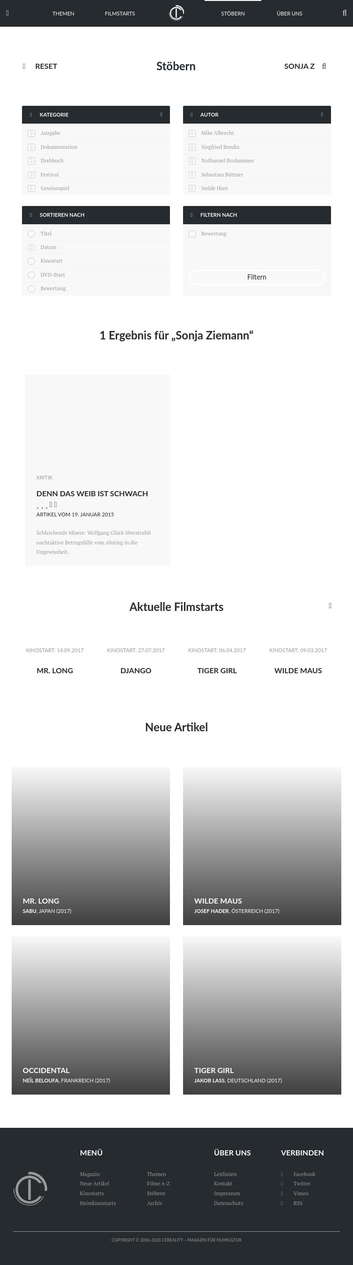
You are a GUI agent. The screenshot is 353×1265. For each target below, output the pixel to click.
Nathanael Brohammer (227, 160)
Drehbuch (52, 160)
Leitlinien (225, 1173)
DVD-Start (53, 274)
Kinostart (52, 260)
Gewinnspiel (55, 187)
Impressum (227, 1193)
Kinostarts (92, 1193)
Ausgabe (50, 132)
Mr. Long (55, 670)
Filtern (256, 277)
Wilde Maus (298, 670)
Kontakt (223, 1183)
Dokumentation (59, 146)
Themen (63, 13)
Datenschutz (228, 1202)
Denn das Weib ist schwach (92, 493)
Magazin (90, 1173)
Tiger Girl (216, 670)
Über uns (289, 13)
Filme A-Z (158, 1183)
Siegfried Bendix (220, 146)
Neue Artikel (176, 727)
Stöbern (233, 13)
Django (135, 670)
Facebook (298, 1173)
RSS (291, 1202)
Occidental (46, 1070)
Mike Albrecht (217, 132)
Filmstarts (120, 13)
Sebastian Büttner (222, 174)
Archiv (154, 1202)
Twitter (295, 1183)
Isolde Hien (214, 187)
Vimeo (295, 1193)
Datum (49, 246)
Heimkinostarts (98, 1202)
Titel (46, 233)
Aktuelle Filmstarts (176, 606)
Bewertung (53, 288)
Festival (50, 174)
